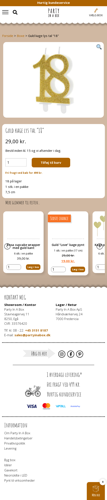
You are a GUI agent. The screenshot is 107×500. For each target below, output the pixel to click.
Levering (10, 448)
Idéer (8, 465)
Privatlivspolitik (14, 443)
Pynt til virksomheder (19, 480)
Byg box (9, 460)
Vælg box (96, 15)
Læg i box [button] (33, 267)
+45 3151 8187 (36, 330)
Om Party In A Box (17, 433)
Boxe (20, 36)
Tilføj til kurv (51, 162)
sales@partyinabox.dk (32, 335)
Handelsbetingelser (18, 438)
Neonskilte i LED (15, 475)
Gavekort (10, 470)
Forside (7, 36)
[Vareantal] (16, 162)
